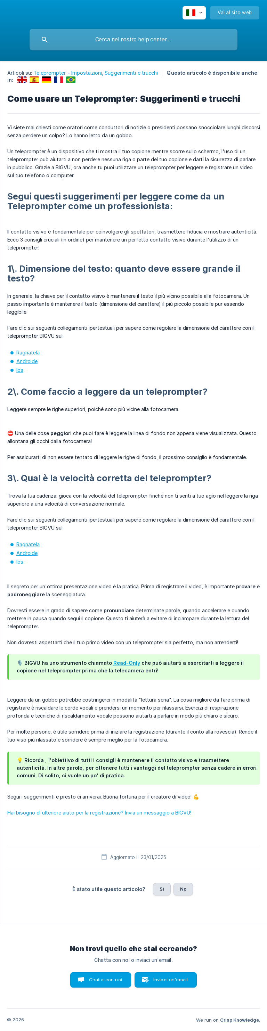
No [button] (183, 889)
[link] (22, 79)
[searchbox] (133, 39)
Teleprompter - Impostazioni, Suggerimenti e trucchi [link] (95, 73)
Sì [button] (162, 889)
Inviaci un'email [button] (170, 979)
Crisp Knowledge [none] (239, 1020)
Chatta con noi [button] (105, 979)
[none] (194, 12)
